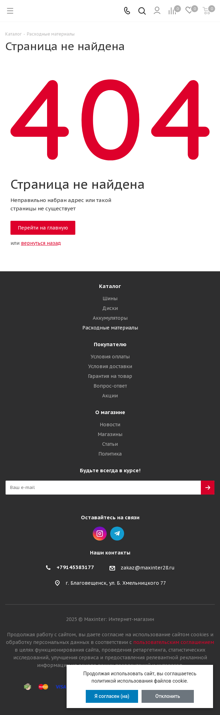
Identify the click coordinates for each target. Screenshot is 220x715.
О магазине (110, 412)
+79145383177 (75, 567)
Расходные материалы (110, 328)
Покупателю (110, 344)
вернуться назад (41, 243)
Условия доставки (110, 366)
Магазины (110, 434)
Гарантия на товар (110, 376)
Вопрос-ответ (110, 386)
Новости (110, 424)
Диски (110, 308)
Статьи (110, 444)
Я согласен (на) (111, 696)
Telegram (117, 534)
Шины (110, 298)
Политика (110, 454)
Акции (110, 396)
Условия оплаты (110, 356)
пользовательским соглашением (173, 642)
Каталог (110, 286)
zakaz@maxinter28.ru (148, 568)
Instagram (100, 534)
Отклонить (167, 696)
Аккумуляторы (110, 318)
